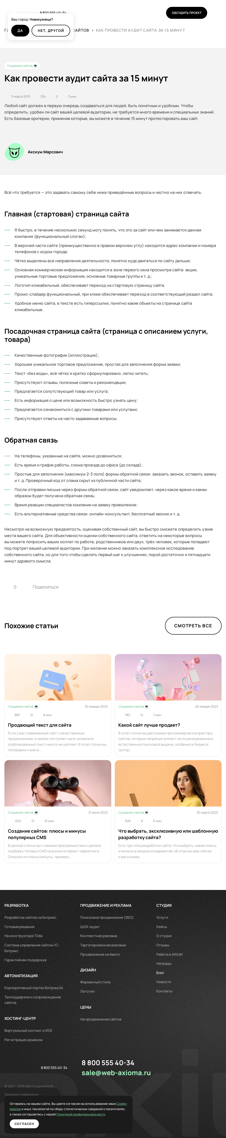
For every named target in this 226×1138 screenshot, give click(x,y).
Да (20, 30)
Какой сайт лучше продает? (149, 725)
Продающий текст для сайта (39, 725)
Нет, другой (51, 30)
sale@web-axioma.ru (116, 1073)
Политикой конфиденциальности (46, 1114)
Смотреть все (193, 626)
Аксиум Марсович (45, 151)
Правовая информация (21, 1094)
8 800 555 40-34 (53, 12)
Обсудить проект (186, 13)
